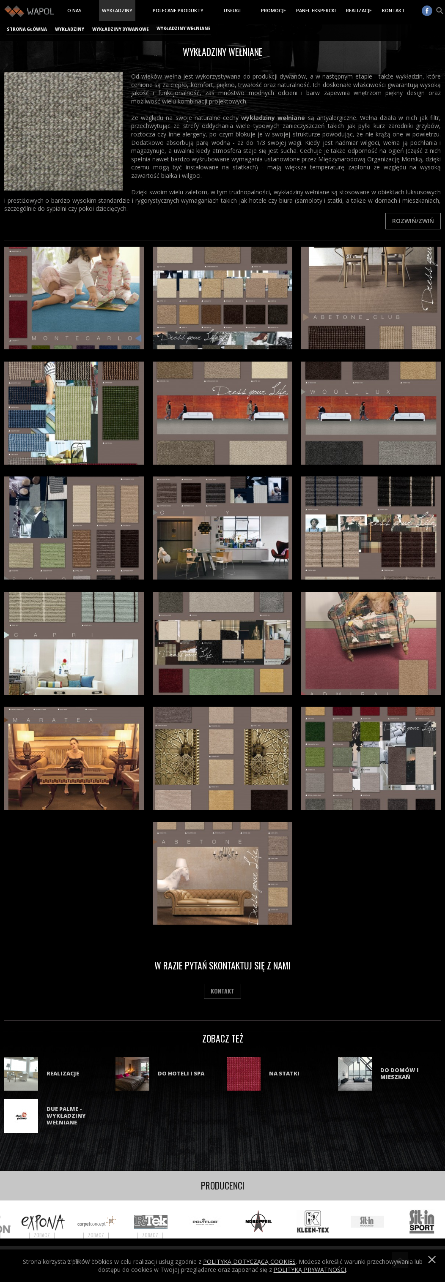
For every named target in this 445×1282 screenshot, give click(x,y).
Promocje (273, 10)
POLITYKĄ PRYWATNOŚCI (310, 1270)
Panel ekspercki (316, 10)
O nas (74, 10)
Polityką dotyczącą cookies (249, 1262)
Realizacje (359, 10)
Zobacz (52, 1235)
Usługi (232, 10)
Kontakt (393, 10)
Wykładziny (117, 10)
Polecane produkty (178, 10)
